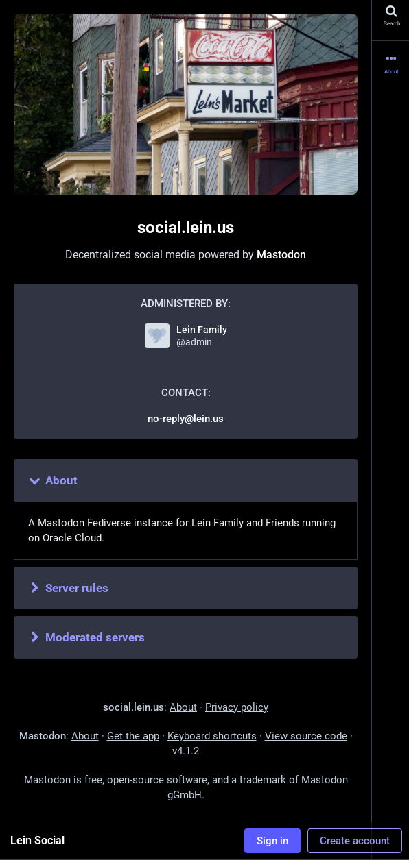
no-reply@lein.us (186, 419)
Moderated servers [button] (86, 637)
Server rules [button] (67, 588)
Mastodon (281, 254)
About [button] (52, 480)
